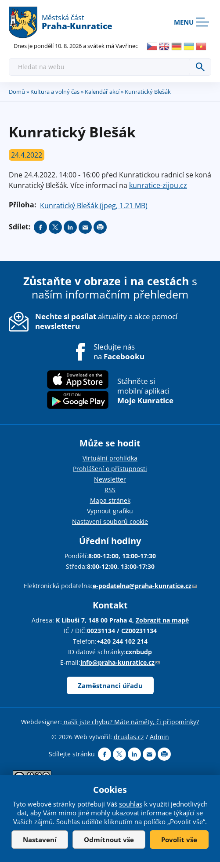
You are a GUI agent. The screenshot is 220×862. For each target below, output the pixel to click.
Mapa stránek (110, 500)
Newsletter (110, 479)
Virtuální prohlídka (110, 458)
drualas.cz (129, 737)
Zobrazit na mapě (162, 620)
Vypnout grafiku (110, 511)
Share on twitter (55, 227)
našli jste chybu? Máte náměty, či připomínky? (130, 722)
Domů (17, 92)
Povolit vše (179, 839)
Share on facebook (40, 227)
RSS (110, 490)
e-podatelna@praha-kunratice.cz (145, 586)
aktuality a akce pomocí (106, 321)
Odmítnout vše (109, 839)
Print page (100, 227)
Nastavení (40, 839)
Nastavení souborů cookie (110, 521)
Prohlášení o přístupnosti (110, 468)
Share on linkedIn (70, 227)
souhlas (130, 803)
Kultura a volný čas (54, 92)
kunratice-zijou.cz (158, 185)
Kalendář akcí (102, 92)
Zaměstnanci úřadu (110, 685)
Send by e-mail (85, 227)
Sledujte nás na (119, 351)
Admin (159, 737)
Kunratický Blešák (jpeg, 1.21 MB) (94, 205)
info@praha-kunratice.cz (120, 662)
